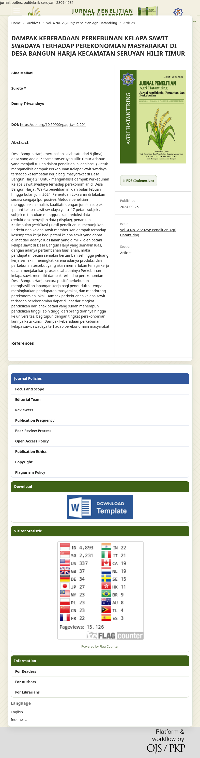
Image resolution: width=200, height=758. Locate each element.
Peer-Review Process (33, 430)
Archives (33, 23)
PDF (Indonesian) (139, 180)
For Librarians (27, 692)
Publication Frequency (35, 420)
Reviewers (24, 409)
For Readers (25, 671)
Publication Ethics (31, 451)
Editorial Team (28, 399)
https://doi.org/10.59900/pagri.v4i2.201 (53, 124)
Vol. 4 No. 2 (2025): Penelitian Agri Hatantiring (81, 23)
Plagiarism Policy (30, 472)
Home (16, 23)
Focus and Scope (29, 389)
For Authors (25, 681)
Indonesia (19, 719)
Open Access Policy (32, 441)
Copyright (24, 461)
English (17, 712)
